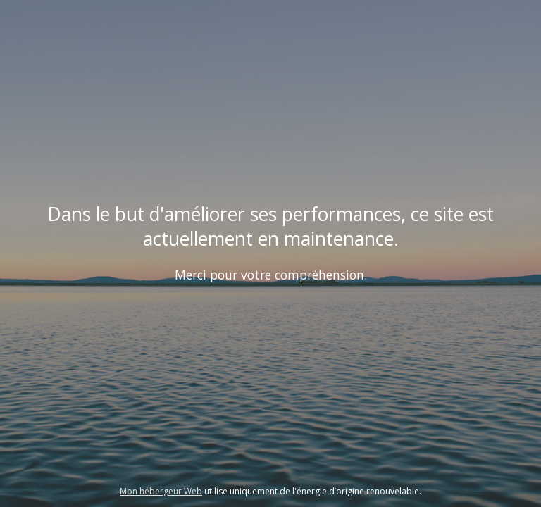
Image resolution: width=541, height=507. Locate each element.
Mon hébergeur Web (161, 491)
